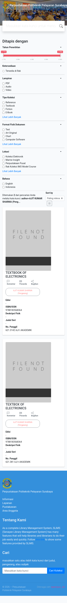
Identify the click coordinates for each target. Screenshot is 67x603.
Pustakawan (9, 506)
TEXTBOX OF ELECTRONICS (16, 406)
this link (40, 539)
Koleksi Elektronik (14, 156)
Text (8, 129)
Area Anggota (10, 510)
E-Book (9, 112)
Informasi (7, 499)
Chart (8, 136)
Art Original (11, 133)
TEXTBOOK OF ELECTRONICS (16, 274)
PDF (8, 83)
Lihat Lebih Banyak (11, 117)
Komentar (11, 282)
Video (8, 90)
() (22, 291)
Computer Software (15, 139)
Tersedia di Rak (13, 71)
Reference (11, 102)
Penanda (23, 284)
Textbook (10, 105)
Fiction (9, 109)
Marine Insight (13, 160)
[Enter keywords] (24, 571)
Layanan (7, 503)
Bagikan (34, 282)
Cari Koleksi (56, 570)
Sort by (49, 193)
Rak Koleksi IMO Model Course (21, 166)
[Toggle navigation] (7, 12)
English (9, 183)
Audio (8, 86)
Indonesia (10, 187)
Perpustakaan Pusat (16, 163)
